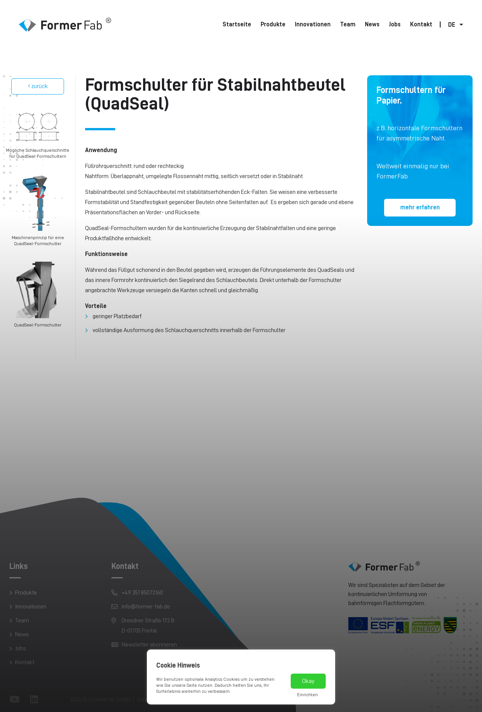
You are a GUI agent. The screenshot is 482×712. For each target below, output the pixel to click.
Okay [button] (308, 681)
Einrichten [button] (307, 694)
